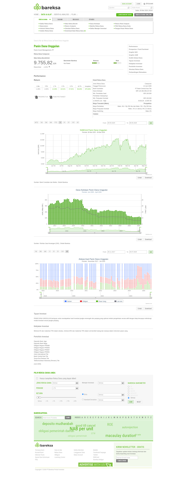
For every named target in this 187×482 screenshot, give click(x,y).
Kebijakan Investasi (135, 63)
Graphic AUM (133, 55)
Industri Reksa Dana (47, 28)
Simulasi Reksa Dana (72, 28)
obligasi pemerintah (77, 436)
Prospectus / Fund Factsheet (138, 49)
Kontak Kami (39, 452)
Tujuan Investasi (134, 61)
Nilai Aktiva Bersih (71, 24)
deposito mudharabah (57, 423)
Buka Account (78, 455)
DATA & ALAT (46, 14)
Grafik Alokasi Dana (135, 58)
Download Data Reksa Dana (74, 31)
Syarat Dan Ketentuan (42, 457)
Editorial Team (39, 455)
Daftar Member (79, 450)
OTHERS (91, 19)
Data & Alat (38, 41)
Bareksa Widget (98, 460)
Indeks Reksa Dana (46, 31)
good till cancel (85, 425)
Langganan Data (79, 452)
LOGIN (138, 4)
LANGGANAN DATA (125, 15)
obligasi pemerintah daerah (56, 431)
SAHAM (60, 19)
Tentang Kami (39, 450)
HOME (36, 14)
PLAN (73, 14)
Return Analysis (70, 26)
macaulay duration (120, 435)
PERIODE (39, 388)
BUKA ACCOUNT (127, 4)
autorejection (130, 427)
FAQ (36, 460)
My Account (148, 3)
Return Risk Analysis (122, 24)
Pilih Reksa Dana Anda (123, 26)
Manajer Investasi (88, 383)
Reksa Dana (48, 41)
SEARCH (38, 417)
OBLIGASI (76, 19)
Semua (133, 397)
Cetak (140, 178)
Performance (133, 46)
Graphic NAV (133, 52)
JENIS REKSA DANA (43, 383)
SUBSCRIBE (122, 461)
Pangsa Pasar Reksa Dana (124, 28)
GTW (93, 433)
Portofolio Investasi (135, 66)
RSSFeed (96, 457)
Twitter (95, 455)
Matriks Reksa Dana (97, 26)
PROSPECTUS (41, 97)
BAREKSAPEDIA (40, 413)
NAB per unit (81, 428)
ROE (110, 424)
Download (148, 178)
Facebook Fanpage (99, 452)
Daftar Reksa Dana (46, 24)
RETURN (39, 393)
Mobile (95, 450)
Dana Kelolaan (95, 24)
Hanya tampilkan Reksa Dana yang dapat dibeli (58, 378)
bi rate (138, 434)
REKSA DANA (43, 19)
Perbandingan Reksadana (137, 72)
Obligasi (57, 455)
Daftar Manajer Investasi (98, 28)
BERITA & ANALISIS (61, 14)
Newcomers (44, 26)
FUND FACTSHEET (57, 97)
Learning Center (60, 457)
